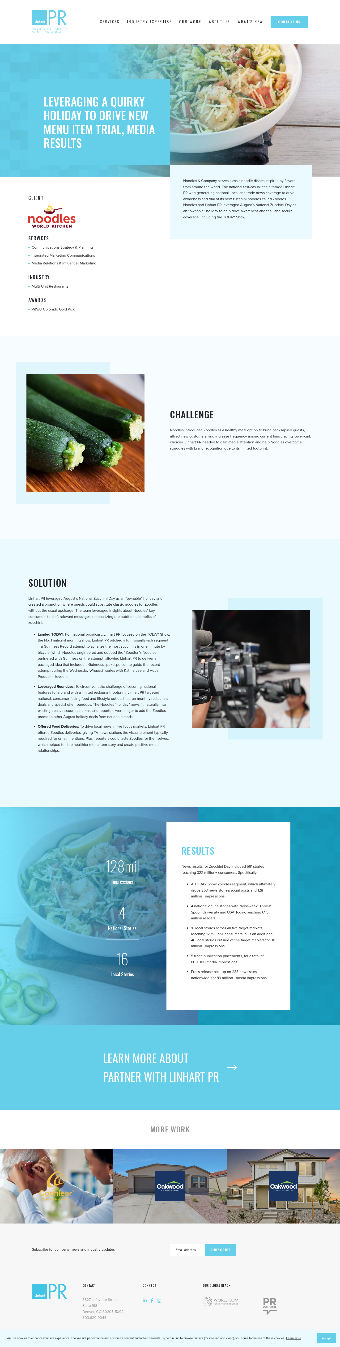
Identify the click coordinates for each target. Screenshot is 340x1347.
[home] (50, 22)
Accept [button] (326, 1338)
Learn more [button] (293, 1338)
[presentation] (272, 1249)
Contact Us (289, 21)
